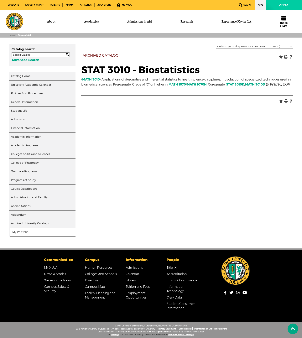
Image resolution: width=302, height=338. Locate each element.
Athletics (86, 4)
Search (246, 5)
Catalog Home (20, 76)
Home (12, 35)
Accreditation (177, 274)
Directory (92, 280)
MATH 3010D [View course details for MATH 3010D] (255, 84)
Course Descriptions (24, 188)
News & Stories (55, 274)
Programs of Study (23, 180)
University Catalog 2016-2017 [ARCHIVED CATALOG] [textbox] (248, 46)
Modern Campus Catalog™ (181, 334)
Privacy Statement (167, 329)
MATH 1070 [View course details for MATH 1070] (177, 84)
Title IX (172, 267)
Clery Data (174, 297)
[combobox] (254, 46)
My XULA (124, 5)
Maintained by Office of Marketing (210, 329)
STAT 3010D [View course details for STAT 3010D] (235, 84)
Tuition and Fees (138, 287)
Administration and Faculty (29, 197)
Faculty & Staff (34, 4)
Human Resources (98, 267)
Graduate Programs (24, 171)
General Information (24, 102)
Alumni (70, 4)
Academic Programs (24, 145)
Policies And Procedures (27, 93)
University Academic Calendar (31, 84)
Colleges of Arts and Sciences (30, 154)
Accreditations (20, 206)
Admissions (134, 267)
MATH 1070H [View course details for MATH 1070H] (197, 84)
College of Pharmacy (25, 162)
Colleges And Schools (101, 274)
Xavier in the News (57, 280)
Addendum (19, 214)
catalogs (115, 334)
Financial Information (25, 128)
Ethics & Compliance (182, 280)
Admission (18, 119)
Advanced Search (25, 60)
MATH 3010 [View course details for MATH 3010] (91, 79)
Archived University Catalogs (30, 223)
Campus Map (95, 287)
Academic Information (26, 136)
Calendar (132, 274)
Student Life (19, 110)
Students (13, 4)
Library (131, 280)
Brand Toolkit (185, 329)
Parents (55, 4)
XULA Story (104, 4)
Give (260, 4)
